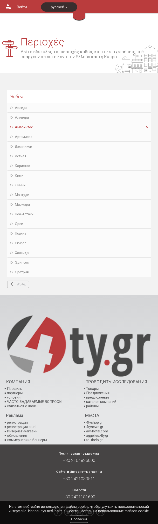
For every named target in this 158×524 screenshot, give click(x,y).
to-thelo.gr (94, 440)
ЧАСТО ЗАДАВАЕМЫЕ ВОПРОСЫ (34, 402)
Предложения (98, 393)
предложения (97, 397)
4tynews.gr (94, 427)
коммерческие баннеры (27, 440)
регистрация (17, 422)
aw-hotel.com (97, 431)
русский (59, 7)
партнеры (15, 393)
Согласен (79, 519)
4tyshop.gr (94, 422)
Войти (22, 7)
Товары (92, 388)
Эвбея (16, 97)
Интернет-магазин (22, 431)
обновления (17, 435)
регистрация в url (21, 427)
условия (14, 397)
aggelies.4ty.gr (97, 435)
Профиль (14, 388)
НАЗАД (20, 284)
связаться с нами (21, 406)
